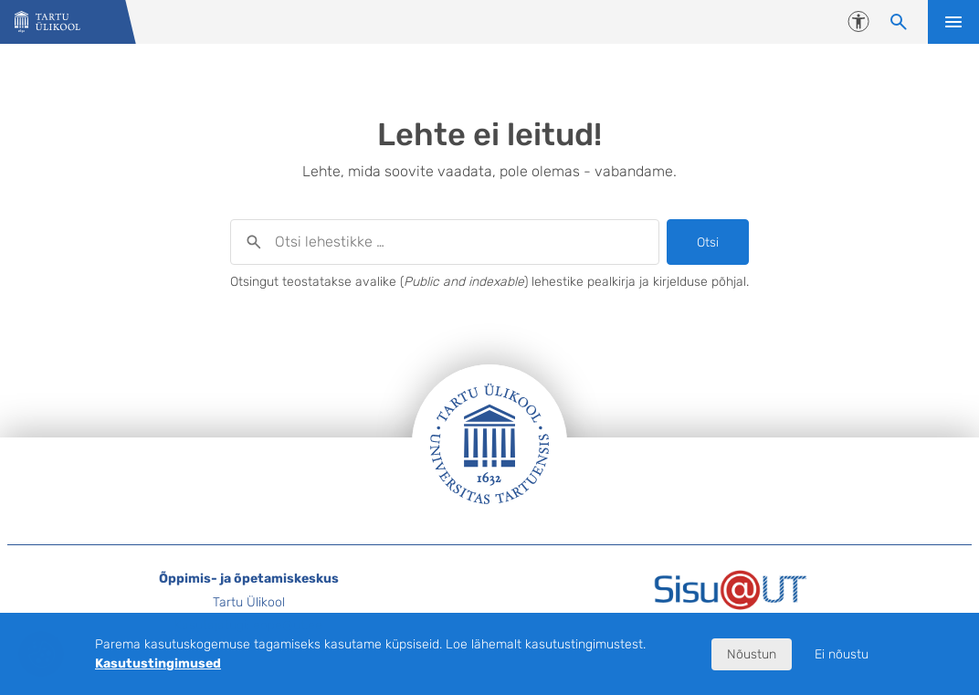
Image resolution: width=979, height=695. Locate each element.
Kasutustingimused (158, 663)
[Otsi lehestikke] (899, 22)
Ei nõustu (841, 654)
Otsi (708, 242)
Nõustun (751, 654)
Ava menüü (953, 22)
